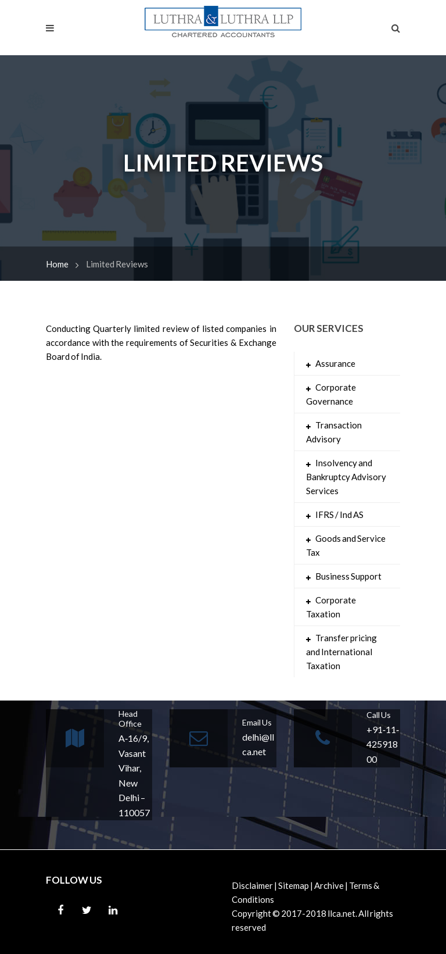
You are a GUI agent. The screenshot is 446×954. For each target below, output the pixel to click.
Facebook (60, 910)
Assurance (335, 363)
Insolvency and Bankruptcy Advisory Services (346, 477)
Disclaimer (252, 885)
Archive (329, 885)
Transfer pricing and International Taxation (341, 652)
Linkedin (112, 910)
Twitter (86, 910)
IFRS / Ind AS (339, 514)
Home (57, 264)
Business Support (348, 576)
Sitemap (293, 885)
